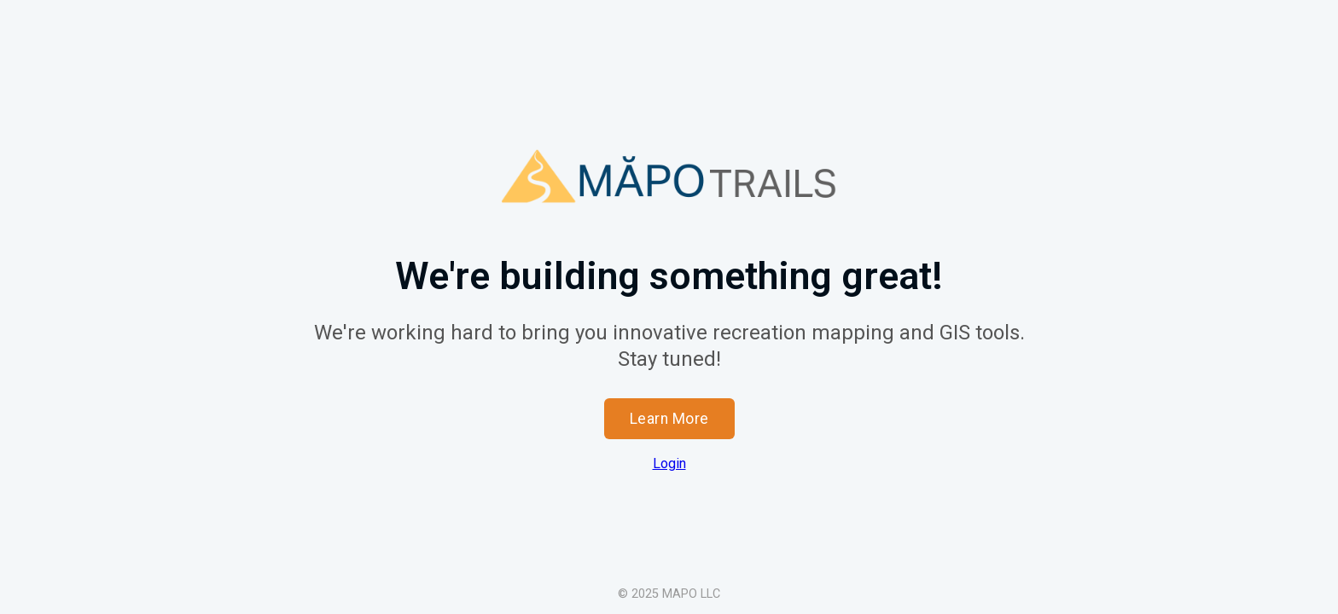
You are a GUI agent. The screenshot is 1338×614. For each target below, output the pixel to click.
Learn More (669, 418)
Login (669, 463)
